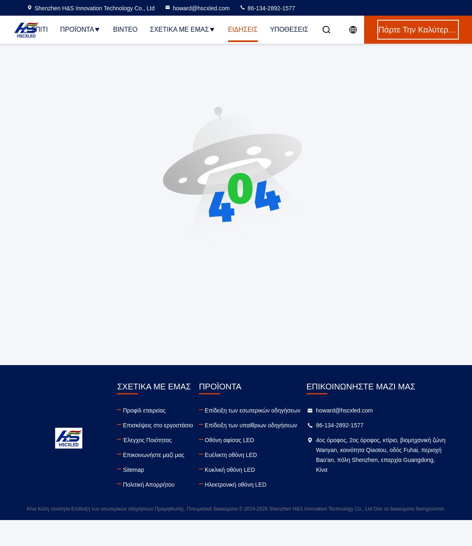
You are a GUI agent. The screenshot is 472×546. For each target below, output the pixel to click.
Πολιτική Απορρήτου (148, 484)
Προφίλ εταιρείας (144, 410)
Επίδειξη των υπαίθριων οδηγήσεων (251, 425)
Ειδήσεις (242, 29)
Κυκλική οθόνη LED (230, 469)
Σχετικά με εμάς (182, 29)
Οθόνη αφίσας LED (229, 440)
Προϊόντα (80, 29)
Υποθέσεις (289, 29)
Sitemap (133, 469)
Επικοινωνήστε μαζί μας (153, 455)
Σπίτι (39, 29)
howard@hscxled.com (196, 8)
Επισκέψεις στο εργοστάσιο (158, 425)
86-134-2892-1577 (267, 8)
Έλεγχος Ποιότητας (147, 440)
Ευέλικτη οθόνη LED (231, 455)
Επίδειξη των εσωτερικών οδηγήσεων (252, 410)
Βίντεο (125, 29)
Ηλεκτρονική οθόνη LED (235, 484)
